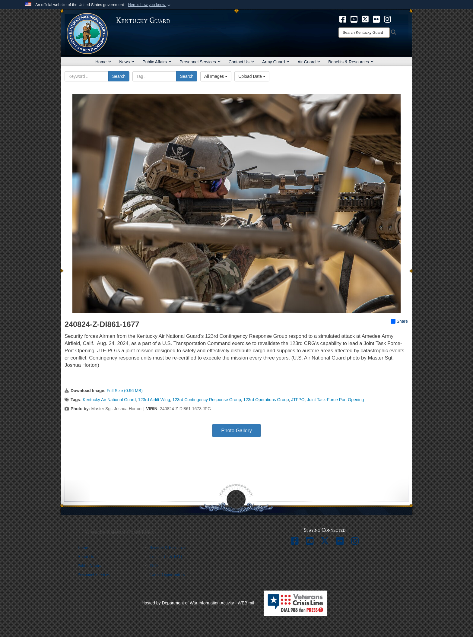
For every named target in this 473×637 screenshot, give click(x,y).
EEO (153, 565)
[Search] (364, 32)
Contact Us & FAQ (165, 556)
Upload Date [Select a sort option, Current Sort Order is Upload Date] (251, 76)
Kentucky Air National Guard (109, 399)
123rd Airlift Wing (154, 399)
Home (103, 61)
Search (118, 76)
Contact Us (241, 61)
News (127, 61)
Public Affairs (157, 61)
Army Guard (276, 61)
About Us (86, 556)
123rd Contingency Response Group (206, 399)
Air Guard (308, 61)
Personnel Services (200, 61)
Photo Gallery (236, 430)
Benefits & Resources (351, 61)
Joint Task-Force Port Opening (335, 399)
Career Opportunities (167, 574)
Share (399, 321)
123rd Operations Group (266, 399)
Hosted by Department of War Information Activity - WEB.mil (198, 603)
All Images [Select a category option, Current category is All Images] (215, 76)
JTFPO (297, 399)
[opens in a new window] (342, 18)
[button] (150, 5)
